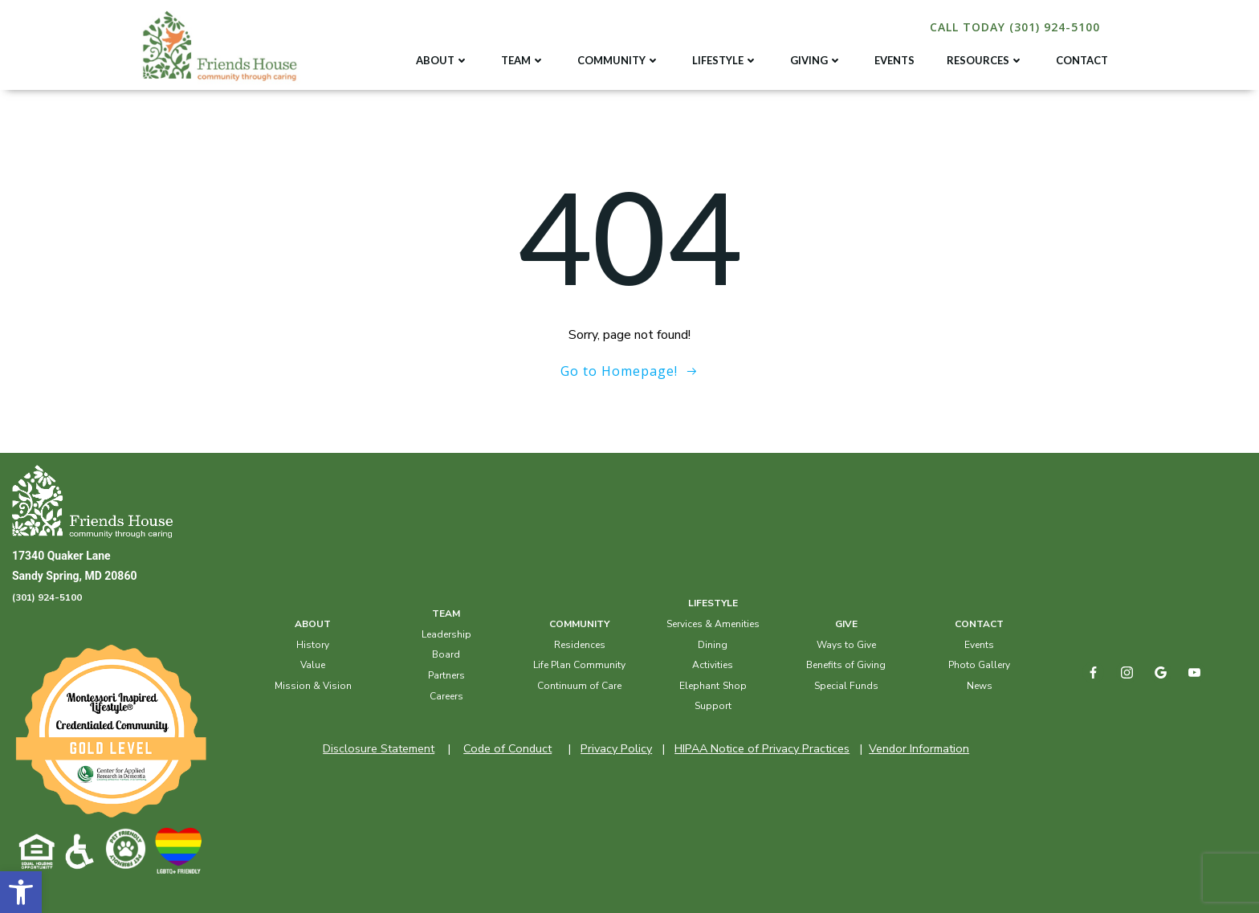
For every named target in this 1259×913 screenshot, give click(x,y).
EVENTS (894, 60)
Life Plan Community (579, 664)
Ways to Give (846, 644)
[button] (21, 892)
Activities (712, 664)
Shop (735, 685)
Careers (446, 696)
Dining (712, 644)
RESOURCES (985, 60)
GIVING (816, 60)
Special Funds (846, 685)
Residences (579, 644)
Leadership (446, 634)
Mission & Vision (313, 685)
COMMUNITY (618, 60)
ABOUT (442, 60)
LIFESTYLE (725, 60)
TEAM (523, 60)
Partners (446, 675)
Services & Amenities (713, 623)
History (312, 644)
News (979, 685)
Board (446, 654)
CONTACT (1082, 60)
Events (979, 644)
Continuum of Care (579, 685)
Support (713, 705)
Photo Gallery (979, 664)
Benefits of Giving (846, 664)
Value (312, 664)
